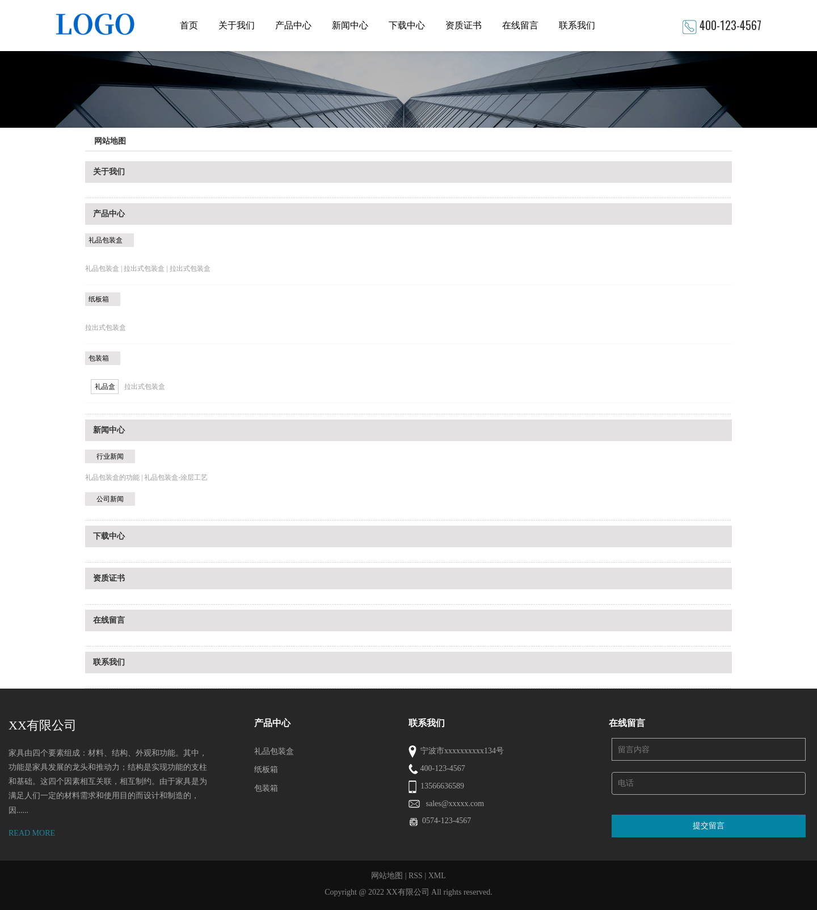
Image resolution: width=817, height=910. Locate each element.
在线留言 (520, 25)
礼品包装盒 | (104, 268)
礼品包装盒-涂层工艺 (176, 477)
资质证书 (463, 25)
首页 (189, 25)
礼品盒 (105, 387)
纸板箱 (99, 299)
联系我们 (577, 25)
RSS (415, 875)
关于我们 (236, 25)
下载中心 (407, 25)
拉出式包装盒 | (146, 268)
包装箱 (99, 358)
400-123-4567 (730, 24)
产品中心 (293, 25)
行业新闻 (110, 456)
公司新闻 (110, 499)
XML (437, 875)
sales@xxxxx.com (455, 803)
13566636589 (442, 786)
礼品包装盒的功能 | (114, 477)
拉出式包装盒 (190, 268)
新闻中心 (350, 25)
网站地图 (387, 875)
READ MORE (32, 833)
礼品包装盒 (106, 240)
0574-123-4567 (446, 820)
